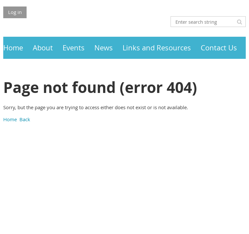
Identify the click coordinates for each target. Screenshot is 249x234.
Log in (15, 12)
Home (10, 119)
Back (24, 119)
